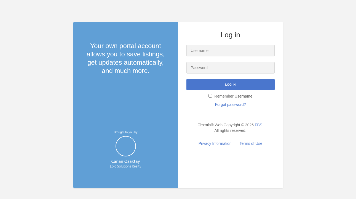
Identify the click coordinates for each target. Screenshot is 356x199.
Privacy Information (215, 143)
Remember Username (230, 96)
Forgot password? (230, 104)
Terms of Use (251, 143)
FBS (258, 125)
